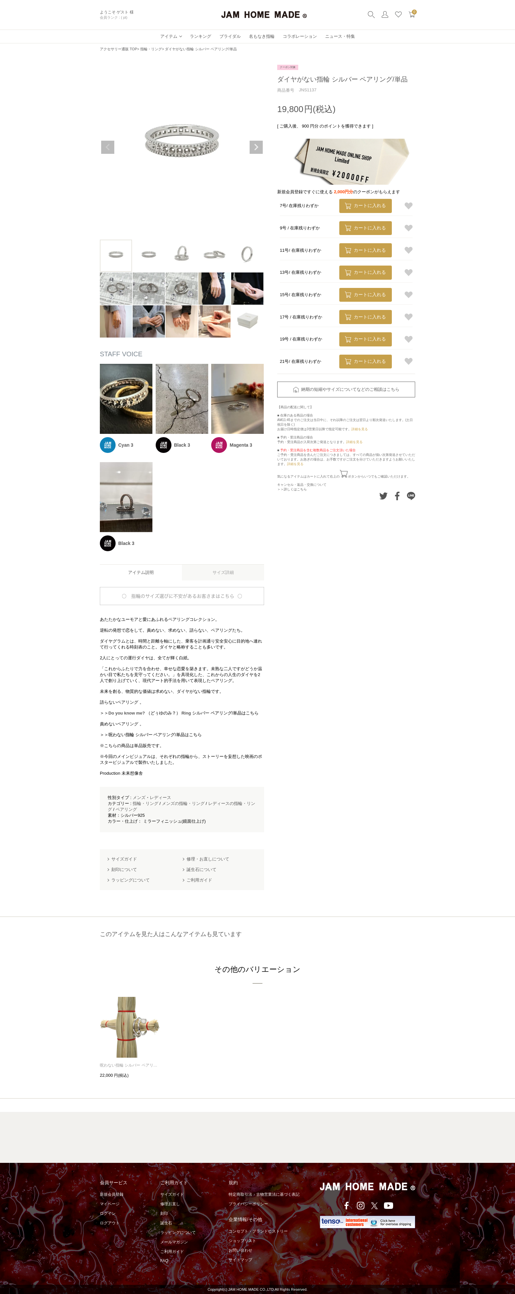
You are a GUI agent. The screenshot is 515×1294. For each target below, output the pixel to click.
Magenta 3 (241, 445)
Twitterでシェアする (383, 496)
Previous (107, 147)
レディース (160, 797)
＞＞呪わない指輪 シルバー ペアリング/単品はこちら (151, 734)
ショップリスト (242, 1240)
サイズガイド (172, 1194)
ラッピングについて (178, 1232)
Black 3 (182, 445)
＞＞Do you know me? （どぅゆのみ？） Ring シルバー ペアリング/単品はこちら (179, 713)
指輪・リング (151, 49)
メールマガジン (174, 1242)
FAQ (164, 1261)
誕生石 (166, 1223)
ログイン (108, 1213)
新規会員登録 (111, 1194)
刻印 (164, 1213)
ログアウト (110, 1223)
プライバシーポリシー (248, 1204)
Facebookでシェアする (397, 496)
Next (256, 147)
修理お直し (170, 1204)
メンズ (139, 797)
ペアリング (126, 809)
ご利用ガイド (172, 1251)
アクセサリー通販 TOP (118, 49)
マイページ (110, 1204)
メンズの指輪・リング (183, 803)
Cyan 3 (125, 445)
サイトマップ (240, 1260)
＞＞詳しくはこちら (292, 489)
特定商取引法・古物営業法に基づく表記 (264, 1194)
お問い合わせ (240, 1250)
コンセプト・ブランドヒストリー (258, 1231)
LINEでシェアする (411, 496)
